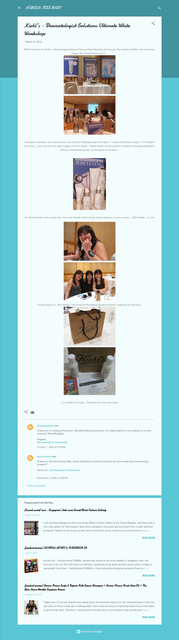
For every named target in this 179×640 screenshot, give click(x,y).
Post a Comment (36, 485)
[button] (153, 23)
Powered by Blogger (89, 631)
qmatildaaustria (45, 425)
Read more (148, 537)
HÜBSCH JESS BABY (43, 7)
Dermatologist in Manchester (65, 470)
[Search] (160, 9)
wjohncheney (44, 456)
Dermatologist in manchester (52, 442)
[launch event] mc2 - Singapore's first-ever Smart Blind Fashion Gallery (65, 510)
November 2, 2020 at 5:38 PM (52, 478)
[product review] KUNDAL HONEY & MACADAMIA (55, 548)
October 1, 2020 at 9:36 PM (51, 447)
